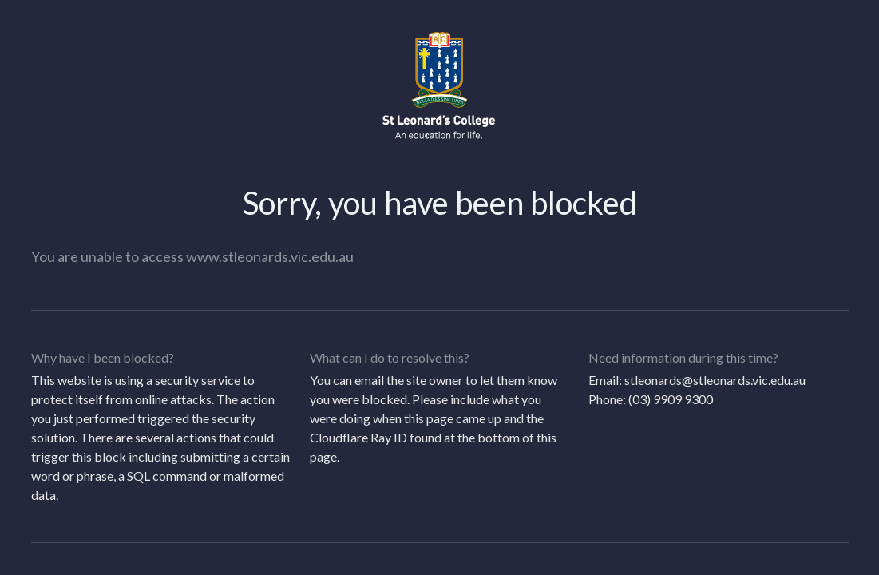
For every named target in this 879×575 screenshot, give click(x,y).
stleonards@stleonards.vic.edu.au (715, 379)
